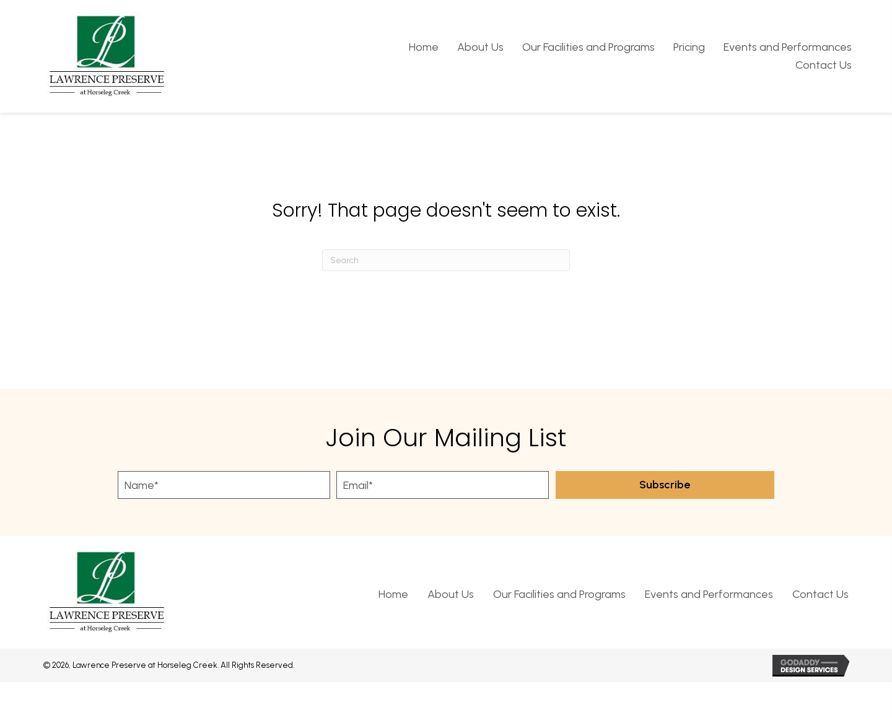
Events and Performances (709, 594)
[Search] (446, 260)
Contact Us (820, 594)
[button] (665, 485)
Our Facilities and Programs (559, 594)
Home (393, 594)
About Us (450, 594)
